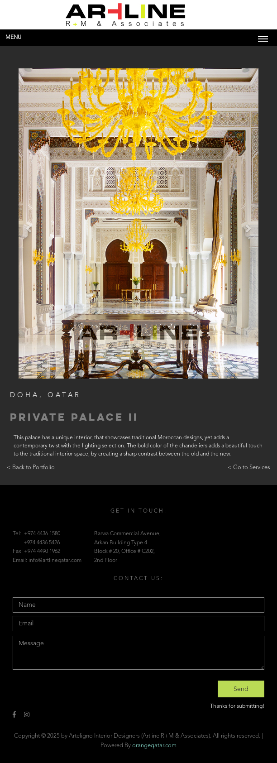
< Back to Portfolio (31, 467)
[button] (29, 228)
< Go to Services (249, 467)
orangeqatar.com (154, 746)
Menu (13, 37)
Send (241, 689)
